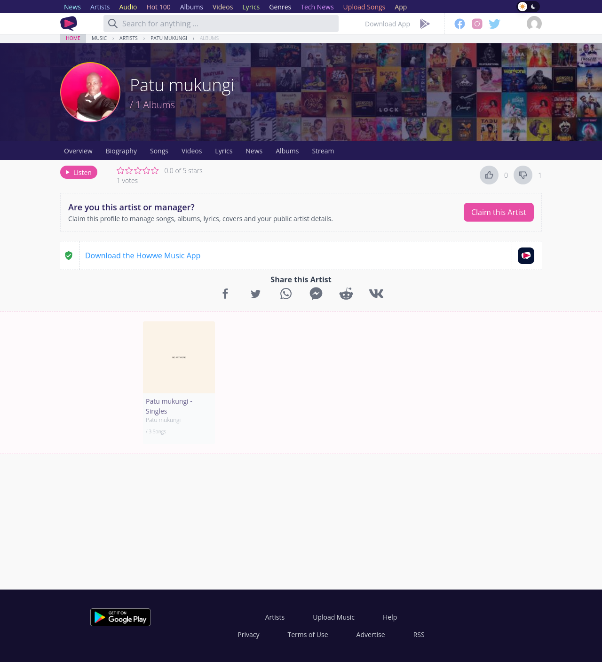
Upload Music (334, 617)
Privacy (248, 634)
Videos (192, 150)
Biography (121, 150)
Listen (78, 172)
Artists (128, 38)
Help (390, 617)
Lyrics (223, 150)
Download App (387, 23)
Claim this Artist (498, 212)
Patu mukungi (168, 38)
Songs (159, 150)
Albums (209, 38)
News (254, 150)
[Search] (113, 23)
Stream (323, 150)
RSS (419, 634)
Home (73, 38)
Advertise (370, 634)
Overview (78, 150)
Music (99, 38)
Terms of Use (308, 634)
